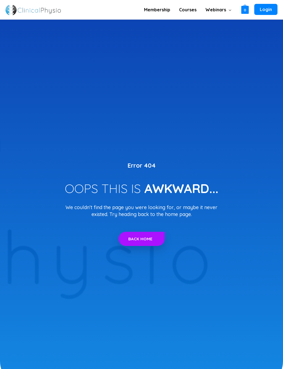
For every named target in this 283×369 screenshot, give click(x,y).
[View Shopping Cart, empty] (245, 9)
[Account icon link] (265, 9)
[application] (228, 9)
